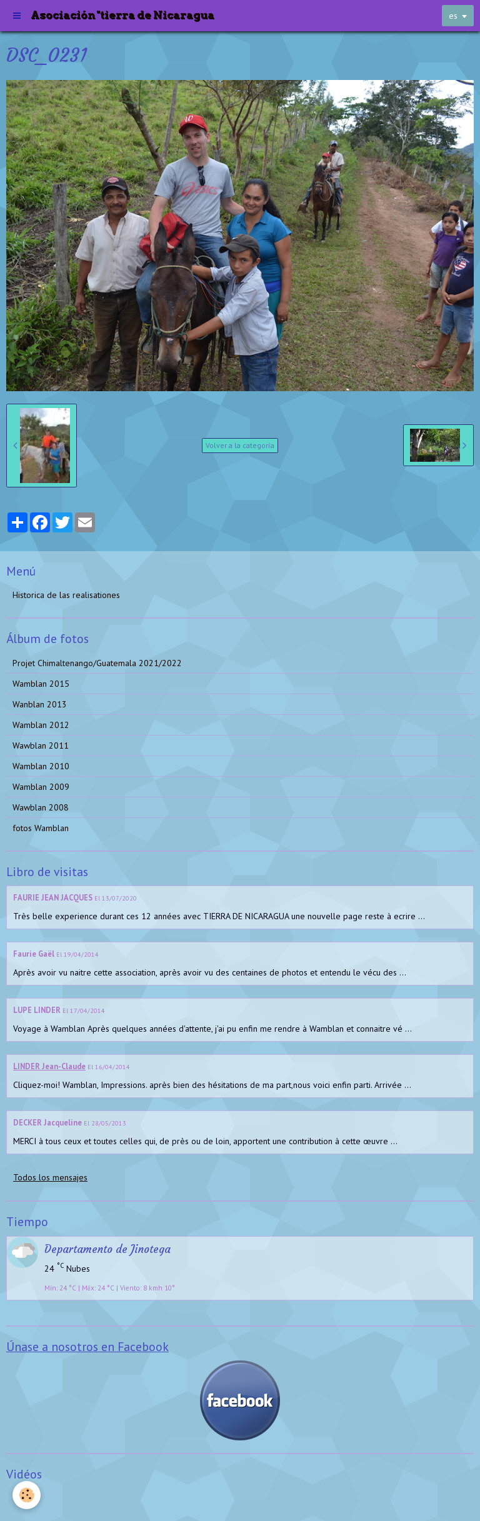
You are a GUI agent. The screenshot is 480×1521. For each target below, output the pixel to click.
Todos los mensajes (50, 1177)
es (453, 15)
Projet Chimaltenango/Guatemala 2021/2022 (97, 663)
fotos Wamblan (40, 828)
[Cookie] (26, 1495)
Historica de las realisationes (66, 595)
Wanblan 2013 (39, 704)
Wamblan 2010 (40, 766)
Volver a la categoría (240, 445)
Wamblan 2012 (40, 725)
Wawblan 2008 (40, 807)
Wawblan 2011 (40, 745)
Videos (25, 1498)
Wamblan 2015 (40, 683)
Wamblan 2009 (40, 786)
